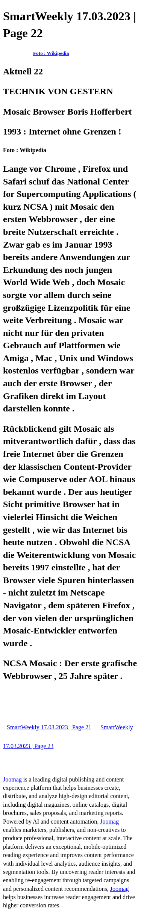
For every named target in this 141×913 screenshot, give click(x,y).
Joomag (13, 779)
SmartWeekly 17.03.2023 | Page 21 (49, 727)
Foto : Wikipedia (51, 53)
